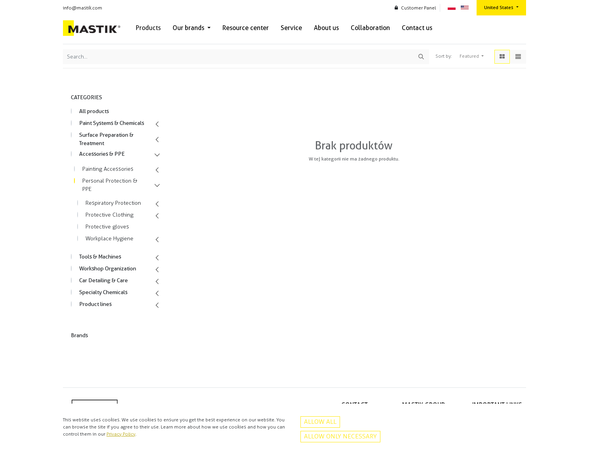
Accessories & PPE (102, 154)
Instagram (357, 442)
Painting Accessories (107, 169)
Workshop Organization (107, 268)
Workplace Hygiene (109, 238)
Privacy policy (507, 416)
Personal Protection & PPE (109, 185)
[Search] (421, 56)
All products (94, 111)
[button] (471, 56)
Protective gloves (107, 226)
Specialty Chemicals (103, 292)
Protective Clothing (109, 214)
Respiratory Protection (113, 203)
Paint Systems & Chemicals (111, 123)
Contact (513, 425)
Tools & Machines (100, 256)
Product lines (95, 304)
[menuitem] (148, 28)
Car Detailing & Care (103, 280)
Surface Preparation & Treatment (106, 139)
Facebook (357, 433)
